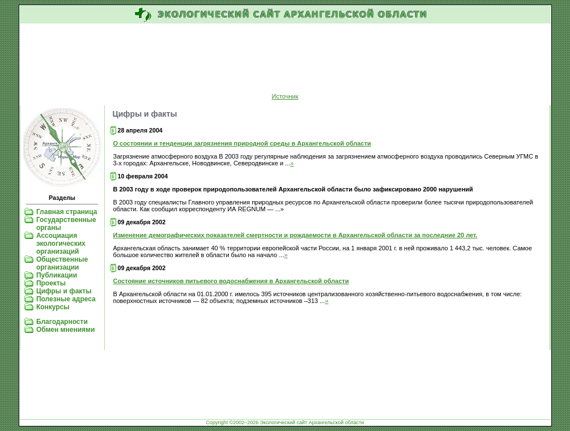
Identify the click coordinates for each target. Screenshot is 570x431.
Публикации (56, 275)
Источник (285, 96)
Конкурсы (53, 307)
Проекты (51, 283)
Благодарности (62, 322)
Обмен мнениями (65, 330)
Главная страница (66, 212)
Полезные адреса (66, 299)
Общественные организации (62, 263)
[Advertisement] (285, 58)
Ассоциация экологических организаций (61, 243)
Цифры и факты (64, 291)
